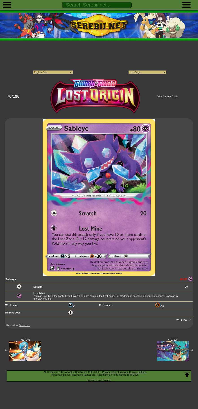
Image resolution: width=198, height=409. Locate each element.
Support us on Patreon (99, 380)
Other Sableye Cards (167, 96)
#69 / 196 (25, 340)
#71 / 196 (173, 340)
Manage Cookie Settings (133, 372)
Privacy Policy (109, 372)
